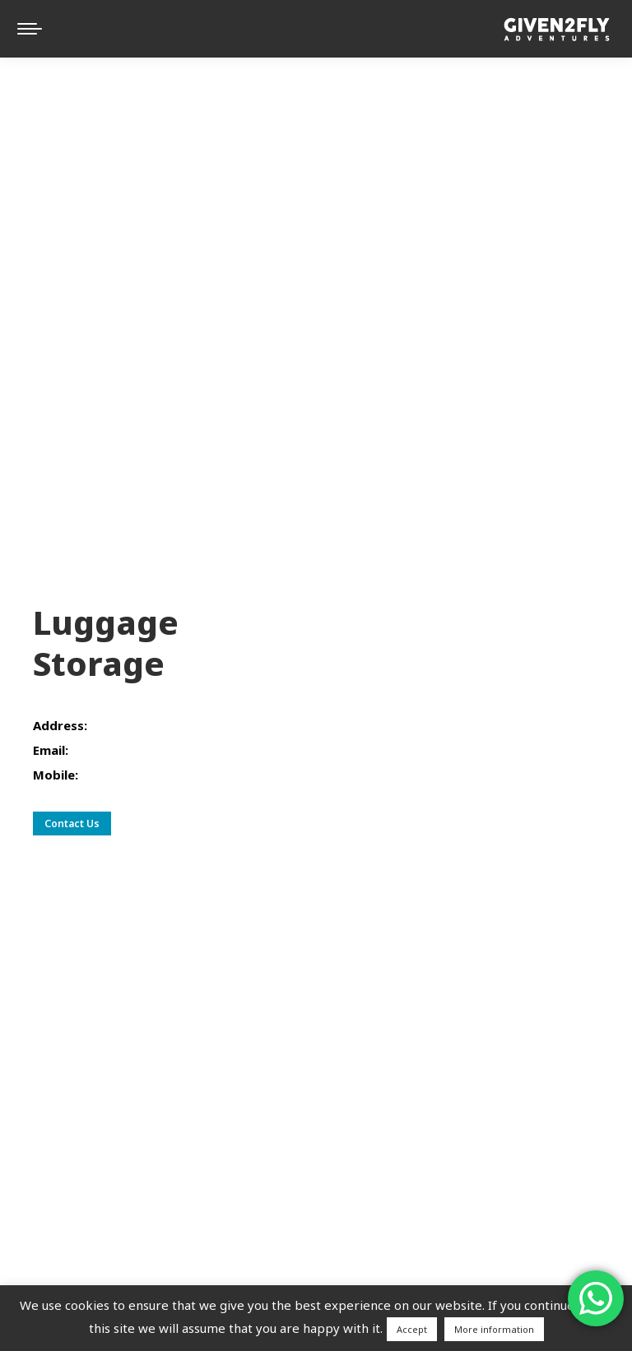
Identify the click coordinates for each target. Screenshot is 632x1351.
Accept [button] (412, 1329)
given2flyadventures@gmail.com (167, 750)
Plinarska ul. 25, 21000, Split (172, 725)
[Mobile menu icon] (29, 29)
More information (494, 1329)
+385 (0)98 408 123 (138, 774)
